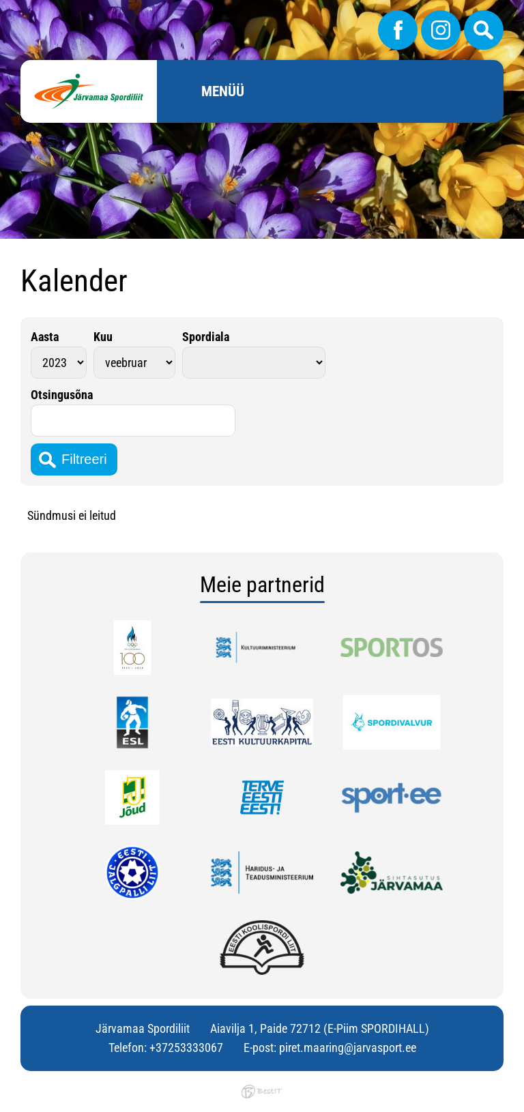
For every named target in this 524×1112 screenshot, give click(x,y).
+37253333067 (186, 1047)
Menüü (222, 91)
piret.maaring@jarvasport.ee (347, 1047)
